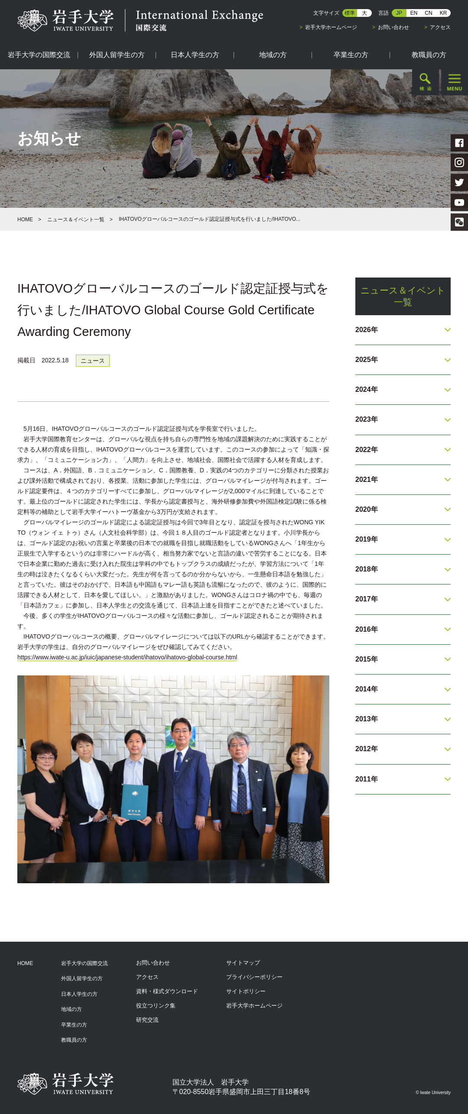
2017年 (366, 599)
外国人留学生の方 (82, 978)
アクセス (440, 27)
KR (443, 13)
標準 (349, 13)
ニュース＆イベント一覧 (75, 219)
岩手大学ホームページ (331, 27)
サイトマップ (243, 962)
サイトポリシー (246, 991)
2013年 (366, 719)
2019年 (366, 539)
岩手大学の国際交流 (84, 963)
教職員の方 (74, 1040)
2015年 (366, 659)
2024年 (366, 389)
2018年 (366, 569)
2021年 (366, 479)
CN (428, 13)
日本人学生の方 (79, 994)
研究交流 (147, 1020)
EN (414, 13)
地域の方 (71, 1009)
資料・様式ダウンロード (167, 991)
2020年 (366, 509)
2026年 (366, 329)
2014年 (366, 689)
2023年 (366, 419)
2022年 (366, 449)
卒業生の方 (74, 1025)
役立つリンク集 (156, 1005)
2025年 (366, 359)
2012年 (366, 748)
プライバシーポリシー (254, 977)
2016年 (366, 629)
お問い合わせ (393, 27)
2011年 (366, 779)
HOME (25, 219)
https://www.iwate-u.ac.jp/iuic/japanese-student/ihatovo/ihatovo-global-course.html (127, 657)
